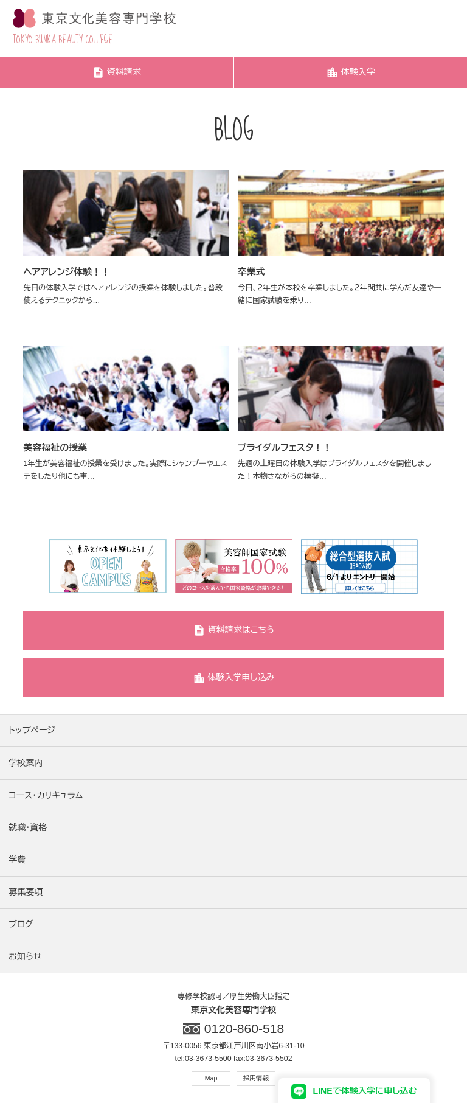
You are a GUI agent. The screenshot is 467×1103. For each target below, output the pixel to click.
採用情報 (256, 1078)
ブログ (21, 924)
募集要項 (26, 892)
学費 (17, 860)
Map (211, 1078)
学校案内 (26, 763)
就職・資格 (28, 827)
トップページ (32, 730)
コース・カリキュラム (46, 795)
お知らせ (25, 956)
